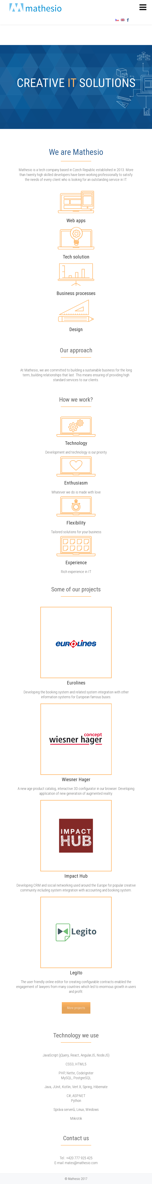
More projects (76, 1008)
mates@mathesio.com (81, 1162)
